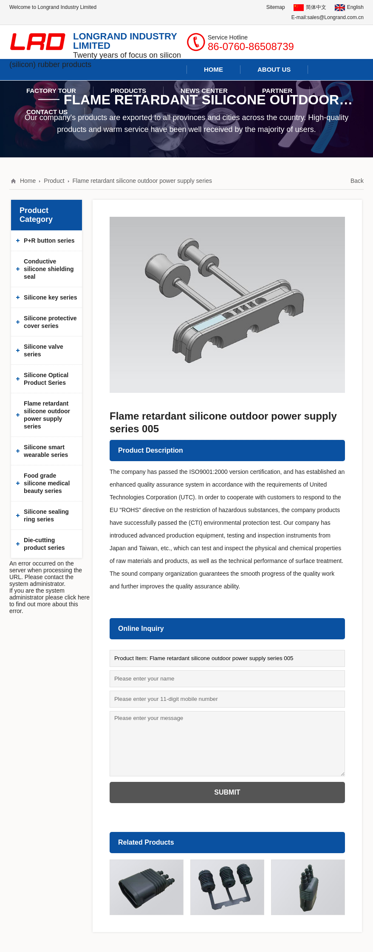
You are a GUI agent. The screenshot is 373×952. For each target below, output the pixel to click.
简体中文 (310, 7)
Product (54, 180)
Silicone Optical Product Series (46, 379)
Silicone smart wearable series (46, 451)
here (84, 597)
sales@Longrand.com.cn (335, 17)
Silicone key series (50, 297)
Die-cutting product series (44, 544)
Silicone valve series (43, 350)
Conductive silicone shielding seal (48, 269)
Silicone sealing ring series (46, 515)
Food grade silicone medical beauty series (47, 483)
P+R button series (49, 240)
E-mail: (299, 17)
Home (28, 180)
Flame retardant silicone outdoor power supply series (142, 180)
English (349, 7)
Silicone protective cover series (50, 322)
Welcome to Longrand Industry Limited (52, 7)
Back (357, 180)
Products (128, 90)
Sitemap (275, 7)
